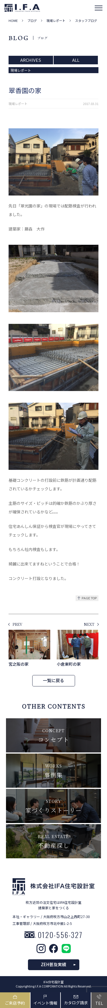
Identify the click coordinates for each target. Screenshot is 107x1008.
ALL (75, 60)
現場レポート (56, 20)
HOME (13, 20)
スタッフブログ (86, 20)
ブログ (32, 20)
